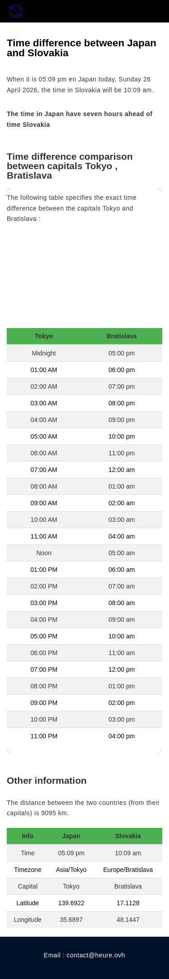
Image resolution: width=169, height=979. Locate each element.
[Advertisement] (84, 278)
